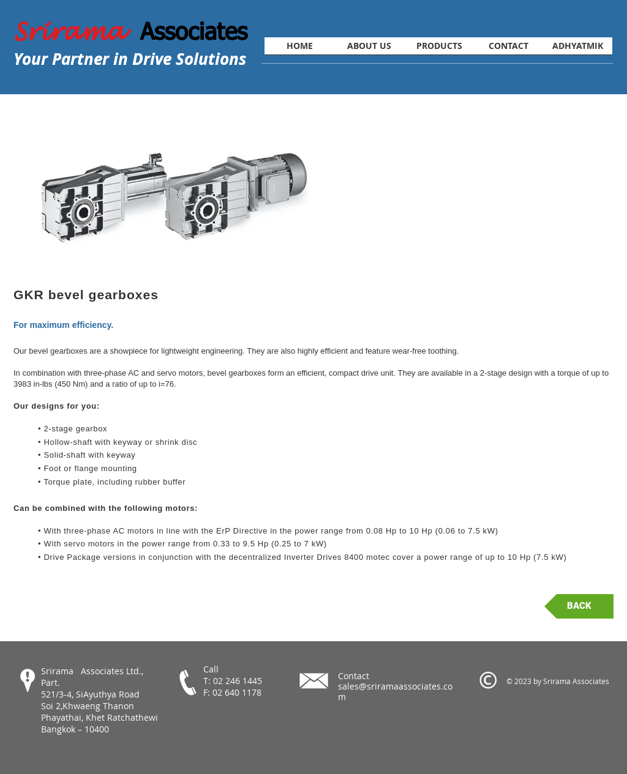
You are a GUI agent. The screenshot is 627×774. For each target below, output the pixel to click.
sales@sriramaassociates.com (395, 691)
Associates (193, 31)
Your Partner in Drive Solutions (129, 59)
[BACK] (579, 606)
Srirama (76, 32)
